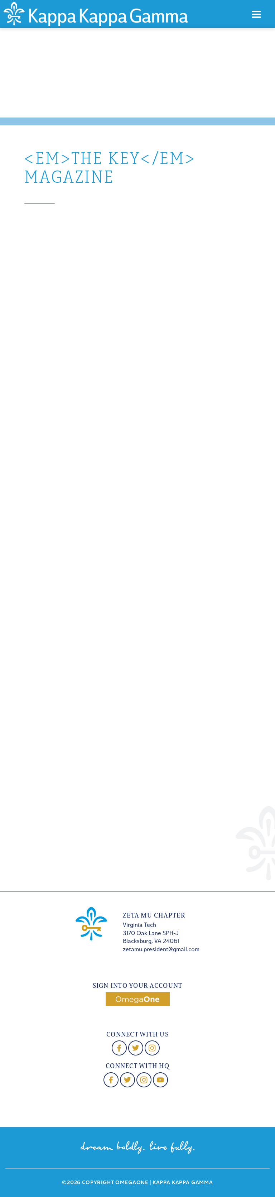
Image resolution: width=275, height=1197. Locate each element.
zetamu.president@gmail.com (161, 950)
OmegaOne (131, 1183)
